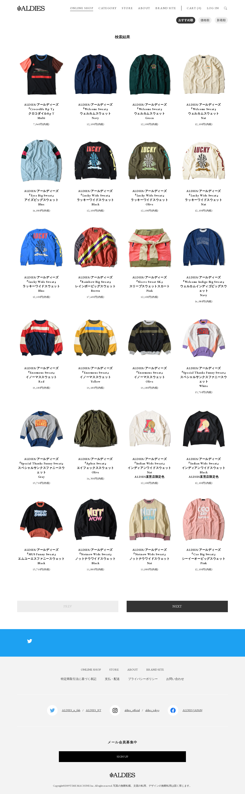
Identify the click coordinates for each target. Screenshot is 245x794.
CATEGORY (107, 8)
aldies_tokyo (152, 710)
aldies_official (132, 710)
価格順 (205, 20)
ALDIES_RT (93, 710)
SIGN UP (122, 756)
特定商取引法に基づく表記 (78, 679)
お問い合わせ (175, 679)
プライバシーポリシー (143, 679)
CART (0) (194, 8)
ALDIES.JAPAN (192, 710)
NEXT (177, 606)
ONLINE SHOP (81, 8)
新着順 (221, 20)
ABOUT (144, 8)
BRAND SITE (165, 8)
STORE (127, 8)
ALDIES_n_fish (71, 710)
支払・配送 (112, 679)
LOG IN (213, 8)
